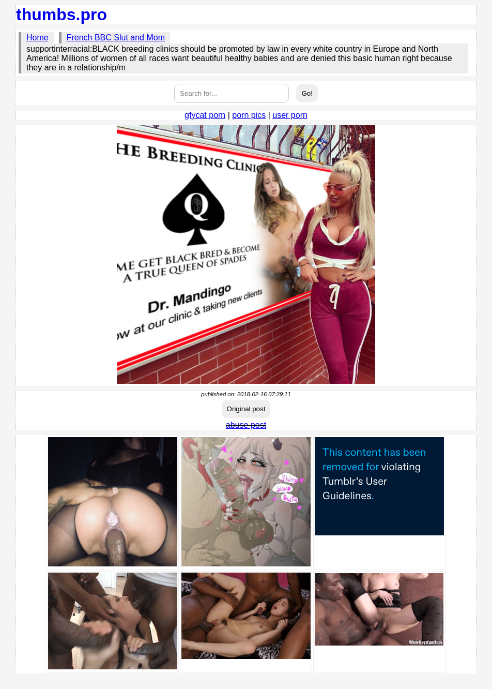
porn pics (249, 115)
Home (37, 37)
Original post (246, 409)
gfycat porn (205, 115)
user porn (290, 115)
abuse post (246, 425)
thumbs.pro (61, 14)
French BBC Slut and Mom (116, 37)
